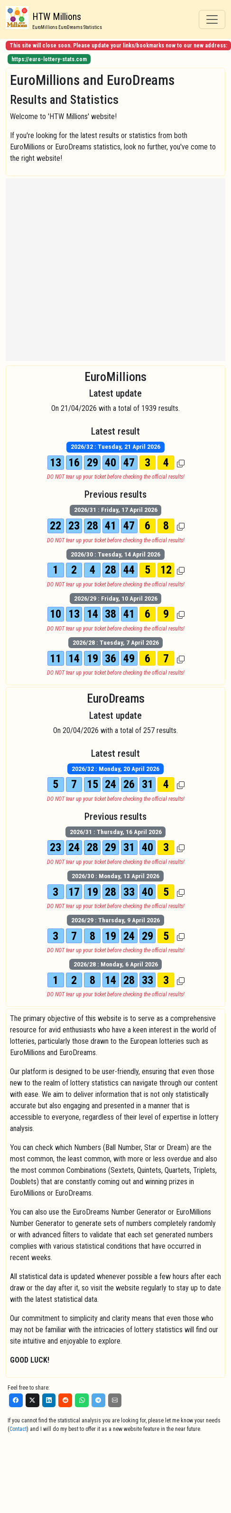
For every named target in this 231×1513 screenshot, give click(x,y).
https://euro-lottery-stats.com (49, 59)
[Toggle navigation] (212, 19)
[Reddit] (65, 1400)
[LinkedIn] (49, 1400)
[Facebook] (16, 1400)
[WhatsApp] (82, 1400)
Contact (18, 1429)
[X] (32, 1400)
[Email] (115, 1400)
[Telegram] (98, 1400)
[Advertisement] (89, 270)
